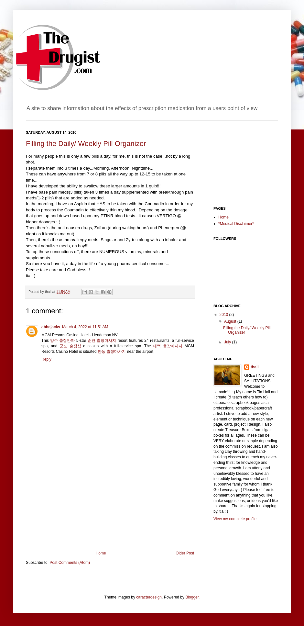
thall (255, 367)
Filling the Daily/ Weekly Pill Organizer (86, 144)
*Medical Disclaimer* (236, 223)
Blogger (192, 597)
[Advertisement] (109, 502)
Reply (46, 359)
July (228, 342)
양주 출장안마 (62, 340)
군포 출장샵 (70, 346)
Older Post (185, 553)
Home (101, 553)
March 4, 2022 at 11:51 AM (85, 327)
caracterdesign (149, 597)
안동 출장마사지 (112, 351)
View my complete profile (234, 519)
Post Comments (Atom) (69, 562)
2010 (224, 314)
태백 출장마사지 (167, 346)
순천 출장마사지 (102, 340)
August (230, 321)
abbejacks (50, 327)
